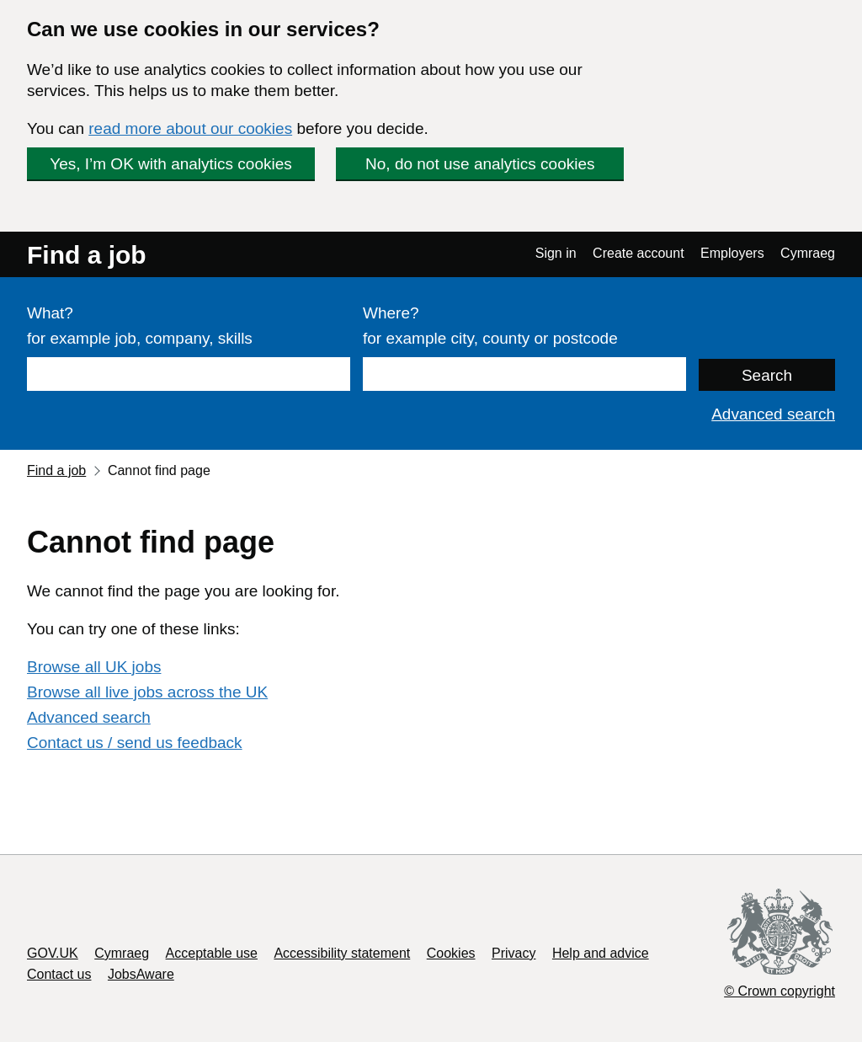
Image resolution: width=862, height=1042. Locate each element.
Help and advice (600, 953)
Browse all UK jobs (94, 667)
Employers (732, 253)
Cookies (451, 953)
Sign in (556, 253)
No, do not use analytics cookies (480, 164)
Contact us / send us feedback (134, 742)
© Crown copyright (779, 991)
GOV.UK (52, 953)
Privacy (513, 953)
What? (50, 313)
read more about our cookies (190, 128)
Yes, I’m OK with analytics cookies (171, 164)
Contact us (59, 974)
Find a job (86, 255)
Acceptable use (212, 953)
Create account (638, 253)
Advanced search (773, 414)
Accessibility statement (342, 953)
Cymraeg (807, 253)
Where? (391, 313)
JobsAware (141, 974)
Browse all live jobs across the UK (147, 692)
